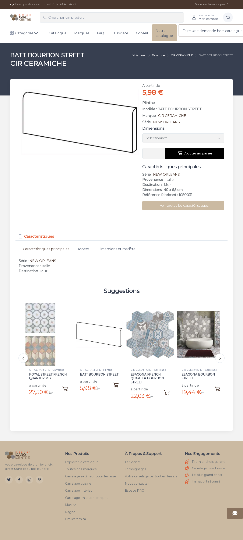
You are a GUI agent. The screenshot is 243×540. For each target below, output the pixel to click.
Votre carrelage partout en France (151, 473)
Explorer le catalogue (81, 459)
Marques (81, 33)
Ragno (70, 509)
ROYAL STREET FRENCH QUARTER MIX (48, 376)
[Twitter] (9, 476)
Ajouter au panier (194, 153)
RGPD (164, 538)
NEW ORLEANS (166, 122)
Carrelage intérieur (79, 487)
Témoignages (135, 466)
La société (120, 33)
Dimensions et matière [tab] (116, 249)
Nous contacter (137, 480)
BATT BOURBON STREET (99, 374)
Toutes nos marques (80, 466)
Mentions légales (143, 538)
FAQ (100, 33)
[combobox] (112, 17)
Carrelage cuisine (78, 480)
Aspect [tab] (83, 249)
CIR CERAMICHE (172, 116)
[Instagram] (29, 476)
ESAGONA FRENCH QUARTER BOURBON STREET (147, 378)
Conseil (142, 33)
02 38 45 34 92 (65, 4)
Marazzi (71, 502)
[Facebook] (19, 476)
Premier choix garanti (205, 458)
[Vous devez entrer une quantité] (154, 153)
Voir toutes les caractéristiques (184, 205)
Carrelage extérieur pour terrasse (90, 473)
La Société (133, 459)
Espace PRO (134, 487)
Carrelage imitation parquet (86, 494)
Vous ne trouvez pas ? (209, 4)
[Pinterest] (39, 476)
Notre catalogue (164, 33)
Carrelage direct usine (205, 465)
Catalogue (58, 33)
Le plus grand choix (203, 472)
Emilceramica (75, 516)
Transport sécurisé (202, 478)
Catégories (21, 33)
